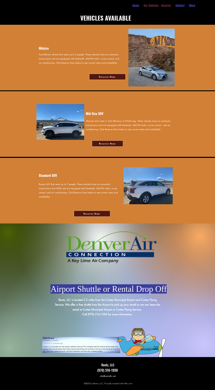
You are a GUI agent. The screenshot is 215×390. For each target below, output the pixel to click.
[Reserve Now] (107, 77)
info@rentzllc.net (108, 376)
